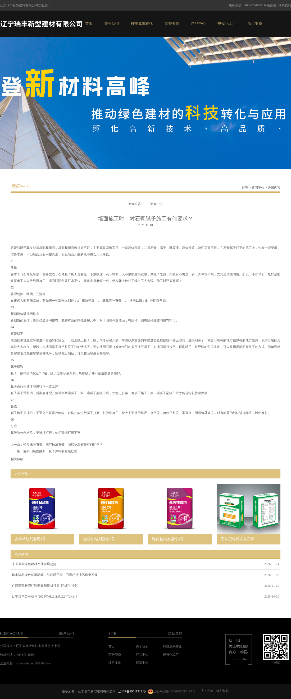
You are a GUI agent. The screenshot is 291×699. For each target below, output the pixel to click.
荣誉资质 (172, 24)
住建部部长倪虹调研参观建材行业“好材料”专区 (45, 586)
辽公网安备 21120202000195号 (171, 691)
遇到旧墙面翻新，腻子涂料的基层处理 (50, 451)
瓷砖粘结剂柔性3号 (168, 539)
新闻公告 (134, 204)
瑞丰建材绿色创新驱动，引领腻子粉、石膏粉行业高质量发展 (55, 575)
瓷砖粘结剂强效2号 (99, 539)
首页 (89, 24)
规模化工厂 (226, 24)
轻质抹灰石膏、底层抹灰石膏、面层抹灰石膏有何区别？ (63, 444)
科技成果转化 (142, 24)
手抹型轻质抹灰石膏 (237, 539)
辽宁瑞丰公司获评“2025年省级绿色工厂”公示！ (45, 596)
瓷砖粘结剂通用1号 (30, 539)
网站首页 (269, 5)
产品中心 (198, 24)
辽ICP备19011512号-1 (133, 691)
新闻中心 (258, 187)
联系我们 (284, 5)
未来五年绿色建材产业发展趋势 (34, 564)
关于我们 (111, 24)
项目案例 (255, 24)
